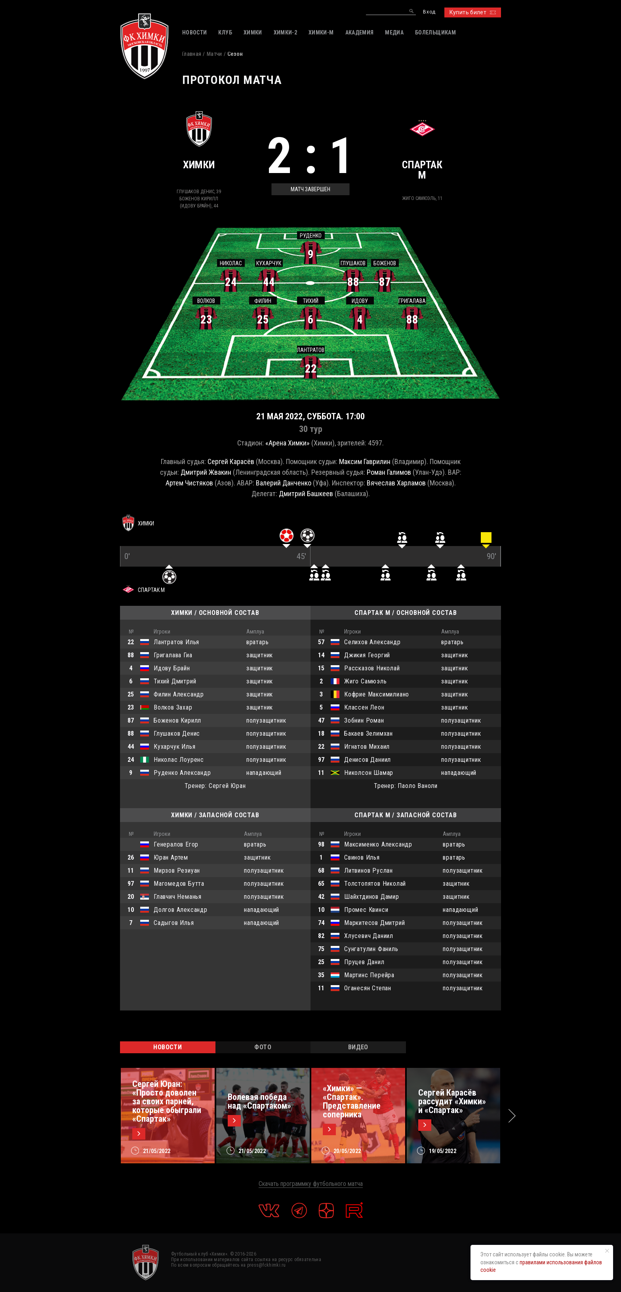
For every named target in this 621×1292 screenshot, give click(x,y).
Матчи (214, 54)
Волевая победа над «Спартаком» (259, 1101)
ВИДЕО (358, 1047)
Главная (191, 54)
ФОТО (262, 1047)
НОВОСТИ (167, 1047)
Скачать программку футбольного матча (311, 1183)
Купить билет (473, 12)
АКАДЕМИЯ (359, 32)
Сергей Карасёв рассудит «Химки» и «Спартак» (452, 1101)
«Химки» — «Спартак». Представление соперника (352, 1101)
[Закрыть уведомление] (607, 1251)
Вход (429, 12)
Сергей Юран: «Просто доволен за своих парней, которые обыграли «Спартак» (166, 1101)
